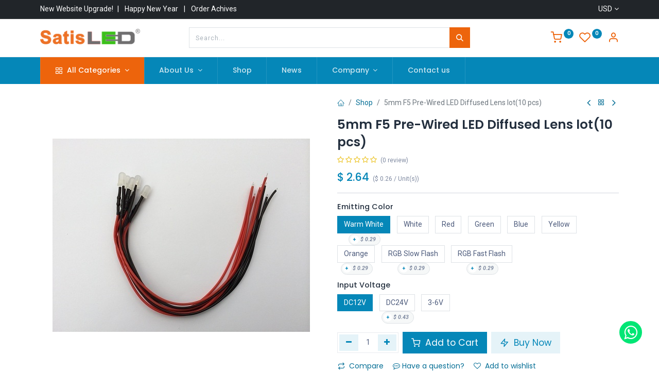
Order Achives (214, 9)
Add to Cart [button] (444, 342)
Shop (364, 102)
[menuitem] (242, 70)
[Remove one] (348, 342)
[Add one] (387, 342)
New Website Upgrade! (76, 9)
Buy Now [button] (525, 342)
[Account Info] (613, 39)
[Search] (459, 37)
